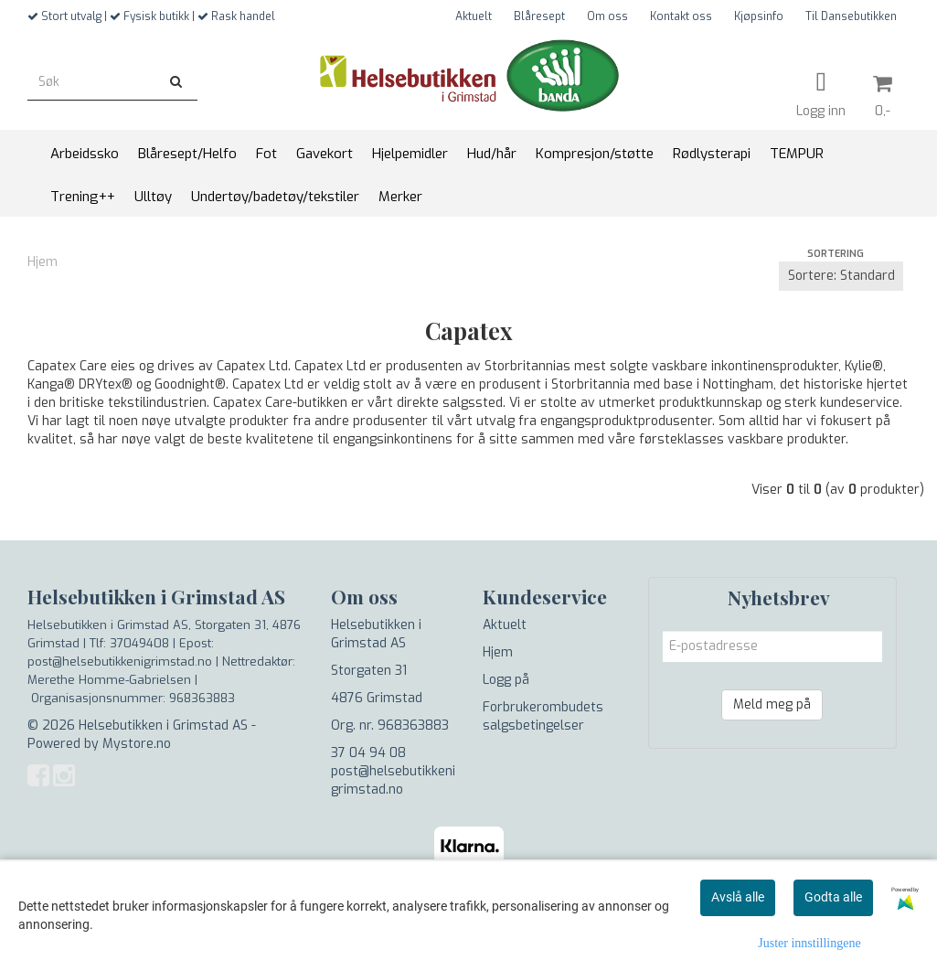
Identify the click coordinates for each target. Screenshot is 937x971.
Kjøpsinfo (758, 16)
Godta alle (833, 897)
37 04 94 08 (368, 753)
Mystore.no (136, 743)
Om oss (607, 16)
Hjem (42, 262)
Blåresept (539, 16)
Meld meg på (772, 704)
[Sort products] (841, 276)
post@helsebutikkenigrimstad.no (393, 780)
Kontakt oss (681, 16)
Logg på (506, 679)
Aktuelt (473, 16)
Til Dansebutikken (851, 16)
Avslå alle (737, 897)
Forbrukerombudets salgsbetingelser (543, 716)
